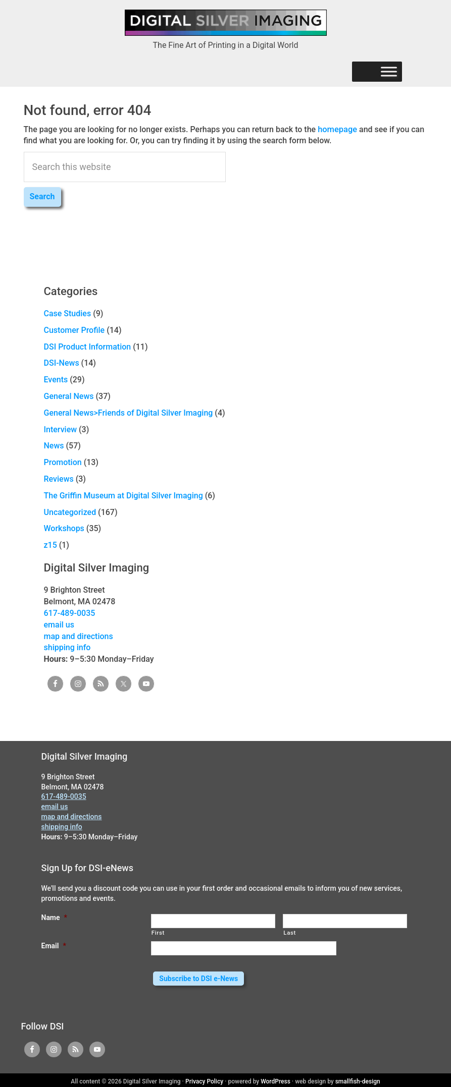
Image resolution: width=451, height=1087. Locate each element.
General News (69, 396)
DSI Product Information (87, 346)
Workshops (64, 528)
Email (53, 945)
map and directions (78, 636)
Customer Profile (74, 329)
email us (59, 624)
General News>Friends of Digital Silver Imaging (128, 412)
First (158, 932)
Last (289, 932)
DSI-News (61, 362)
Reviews (59, 478)
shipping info (67, 647)
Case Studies (67, 313)
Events (56, 379)
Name (54, 917)
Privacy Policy (204, 1078)
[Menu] (389, 72)
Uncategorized (70, 512)
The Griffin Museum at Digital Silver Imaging (123, 495)
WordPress (275, 1078)
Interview (60, 429)
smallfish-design (357, 1078)
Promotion (63, 462)
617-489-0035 (69, 612)
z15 (50, 544)
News (54, 445)
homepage (337, 129)
